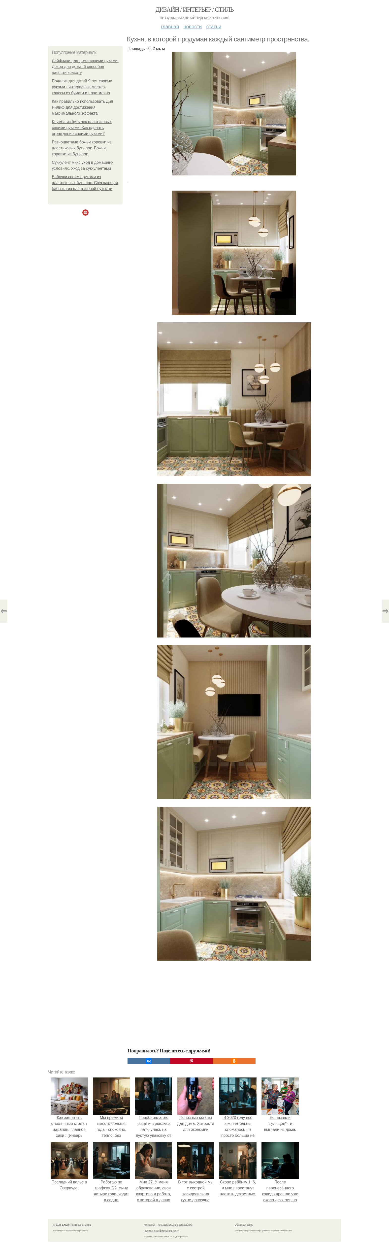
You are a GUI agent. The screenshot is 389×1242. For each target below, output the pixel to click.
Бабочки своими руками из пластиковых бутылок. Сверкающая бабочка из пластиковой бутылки (85, 183)
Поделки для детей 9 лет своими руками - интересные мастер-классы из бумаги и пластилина (82, 87)
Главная (170, 26)
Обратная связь (244, 1224)
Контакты (149, 1224)
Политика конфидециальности (161, 1230)
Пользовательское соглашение (175, 1224)
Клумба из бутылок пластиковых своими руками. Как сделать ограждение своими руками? (82, 128)
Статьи (213, 26)
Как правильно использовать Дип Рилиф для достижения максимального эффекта (82, 107)
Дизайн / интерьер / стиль (194, 9)
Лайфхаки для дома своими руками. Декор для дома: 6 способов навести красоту (85, 67)
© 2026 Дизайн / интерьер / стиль (72, 1224)
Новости (192, 26)
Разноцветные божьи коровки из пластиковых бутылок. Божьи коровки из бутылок (81, 148)
